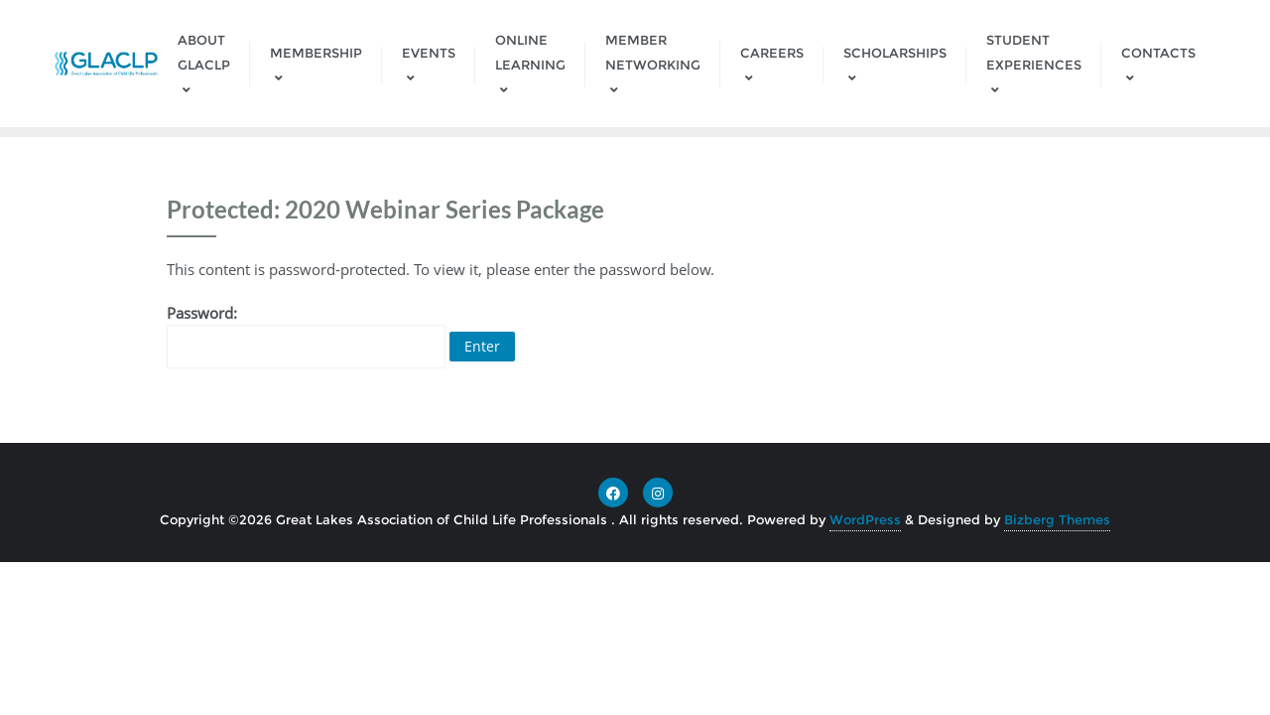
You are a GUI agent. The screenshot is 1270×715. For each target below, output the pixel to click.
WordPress (865, 519)
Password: (306, 335)
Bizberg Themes (1057, 519)
